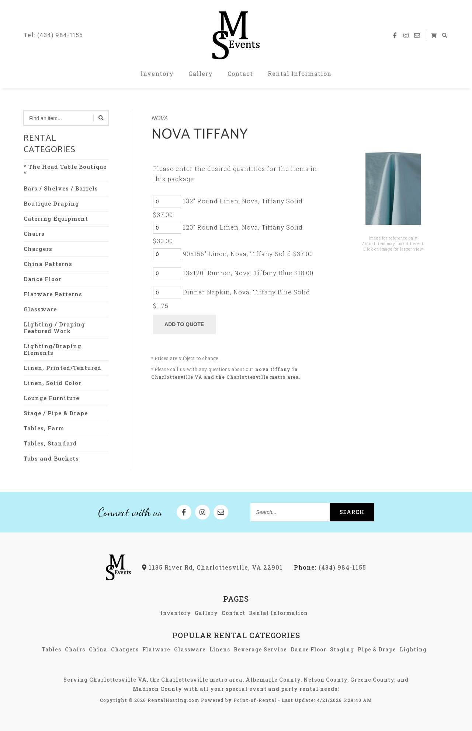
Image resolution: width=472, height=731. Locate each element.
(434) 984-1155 (330, 567)
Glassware (40, 309)
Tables (51, 649)
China (98, 649)
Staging (342, 649)
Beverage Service (260, 649)
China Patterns (48, 263)
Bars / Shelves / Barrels (61, 188)
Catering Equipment (56, 218)
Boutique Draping (51, 203)
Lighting (413, 649)
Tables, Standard (50, 443)
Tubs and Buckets (51, 458)
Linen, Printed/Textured (62, 367)
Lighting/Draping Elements (52, 349)
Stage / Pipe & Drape (56, 413)
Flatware (156, 649)
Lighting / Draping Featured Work (54, 328)
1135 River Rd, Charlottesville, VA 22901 (212, 567)
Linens (219, 649)
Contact (240, 73)
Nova (159, 118)
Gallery (200, 73)
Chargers (38, 248)
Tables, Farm (44, 428)
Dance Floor (43, 279)
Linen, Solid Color (52, 383)
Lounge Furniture (51, 398)
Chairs (34, 233)
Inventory (157, 73)
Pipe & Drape (377, 649)
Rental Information (300, 73)
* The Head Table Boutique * (65, 170)
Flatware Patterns (53, 294)
